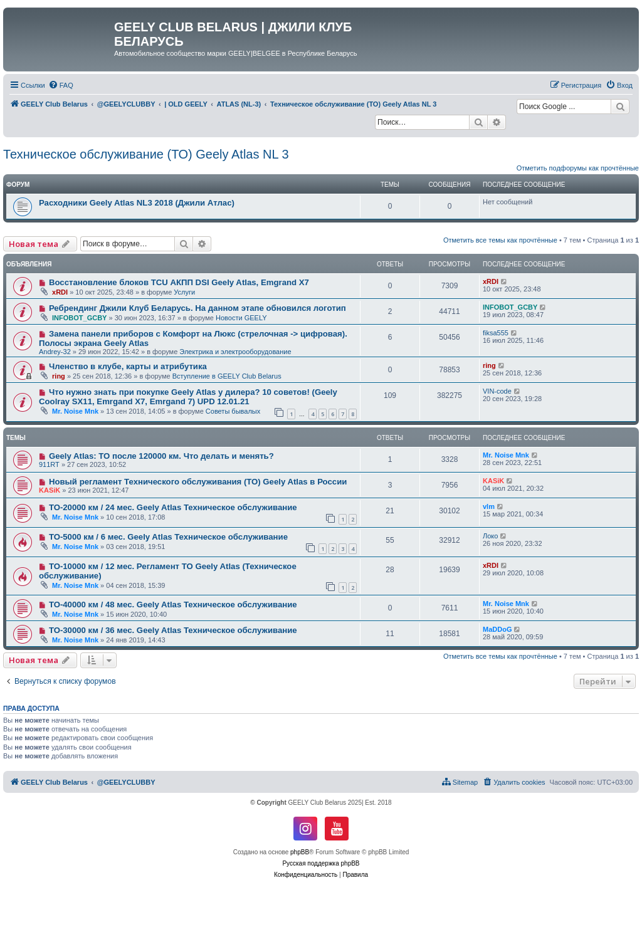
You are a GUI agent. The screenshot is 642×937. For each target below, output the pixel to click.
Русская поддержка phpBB (320, 863)
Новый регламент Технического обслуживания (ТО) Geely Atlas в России (198, 481)
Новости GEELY (241, 318)
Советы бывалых (233, 411)
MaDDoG (497, 629)
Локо (490, 536)
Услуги (184, 292)
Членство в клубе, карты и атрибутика (128, 366)
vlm (489, 506)
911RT (49, 464)
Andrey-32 (55, 351)
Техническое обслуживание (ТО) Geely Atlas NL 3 (146, 154)
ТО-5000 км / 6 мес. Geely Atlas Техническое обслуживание (168, 537)
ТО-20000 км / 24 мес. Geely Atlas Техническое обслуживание (173, 507)
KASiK (49, 490)
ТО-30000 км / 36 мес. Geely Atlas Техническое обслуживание (173, 630)
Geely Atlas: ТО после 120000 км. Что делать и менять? (161, 456)
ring (58, 376)
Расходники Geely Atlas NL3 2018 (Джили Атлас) (136, 202)
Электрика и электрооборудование (235, 351)
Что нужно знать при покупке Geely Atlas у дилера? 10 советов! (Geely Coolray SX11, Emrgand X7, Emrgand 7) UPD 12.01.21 (188, 396)
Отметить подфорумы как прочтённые (578, 168)
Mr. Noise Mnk (75, 411)
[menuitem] (60, 85)
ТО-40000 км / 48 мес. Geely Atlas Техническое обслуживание (173, 604)
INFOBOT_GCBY (79, 318)
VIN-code (497, 391)
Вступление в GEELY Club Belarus (227, 376)
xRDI (60, 292)
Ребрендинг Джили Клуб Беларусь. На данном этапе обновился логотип (197, 308)
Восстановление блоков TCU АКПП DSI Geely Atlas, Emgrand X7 (179, 282)
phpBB (299, 852)
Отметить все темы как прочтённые (500, 240)
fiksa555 (495, 333)
